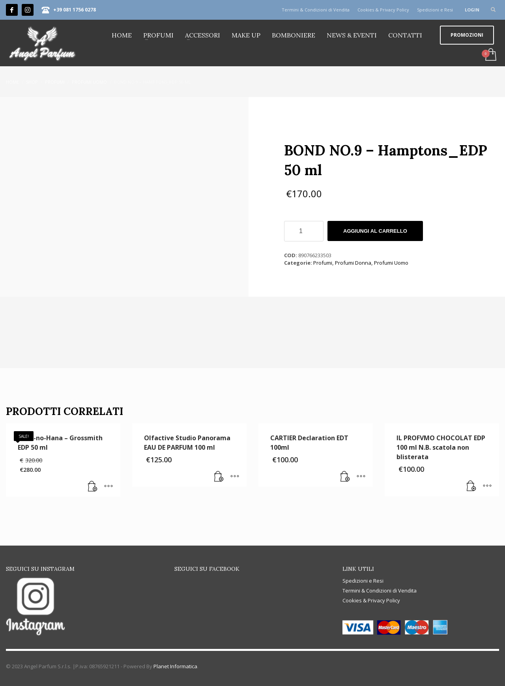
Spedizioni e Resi (435, 10)
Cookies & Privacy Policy (383, 10)
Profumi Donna (353, 262)
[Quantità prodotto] (304, 231)
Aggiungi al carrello (375, 231)
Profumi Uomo (391, 262)
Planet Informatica (175, 666)
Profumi (322, 262)
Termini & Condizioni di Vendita (316, 10)
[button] (93, 487)
